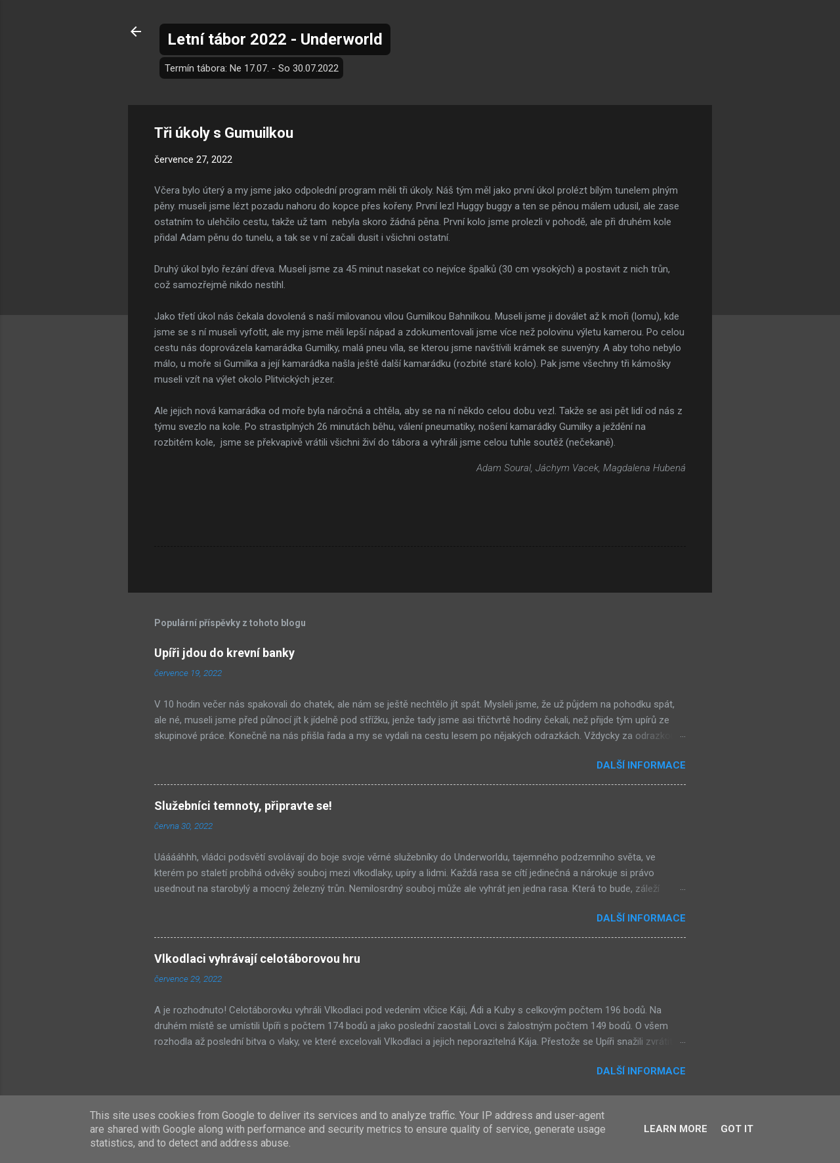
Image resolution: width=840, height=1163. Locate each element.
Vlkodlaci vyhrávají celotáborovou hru (257, 958)
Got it (737, 1129)
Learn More (675, 1129)
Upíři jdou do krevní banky (224, 653)
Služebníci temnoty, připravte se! (243, 806)
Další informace (641, 765)
